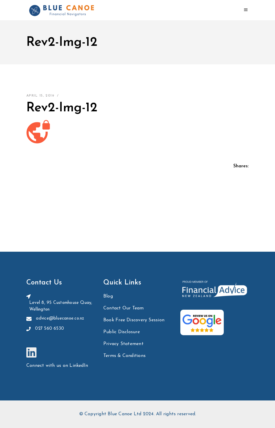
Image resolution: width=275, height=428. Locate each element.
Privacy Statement (123, 344)
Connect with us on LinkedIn (57, 365)
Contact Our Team (123, 308)
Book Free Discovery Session (133, 320)
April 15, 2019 (40, 95)
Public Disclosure (121, 332)
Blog (108, 296)
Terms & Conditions (124, 355)
